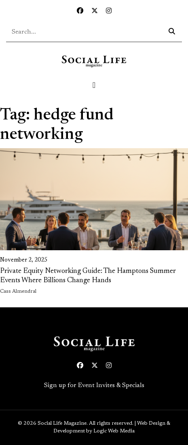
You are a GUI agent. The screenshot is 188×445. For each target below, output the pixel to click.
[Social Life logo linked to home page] (93, 61)
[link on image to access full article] (94, 199)
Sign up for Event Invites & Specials (94, 385)
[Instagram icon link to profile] (109, 11)
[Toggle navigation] (94, 85)
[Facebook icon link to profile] (80, 11)
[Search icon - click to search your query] (171, 32)
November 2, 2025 (23, 260)
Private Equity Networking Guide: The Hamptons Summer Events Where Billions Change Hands (88, 276)
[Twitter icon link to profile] (94, 11)
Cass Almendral (18, 291)
